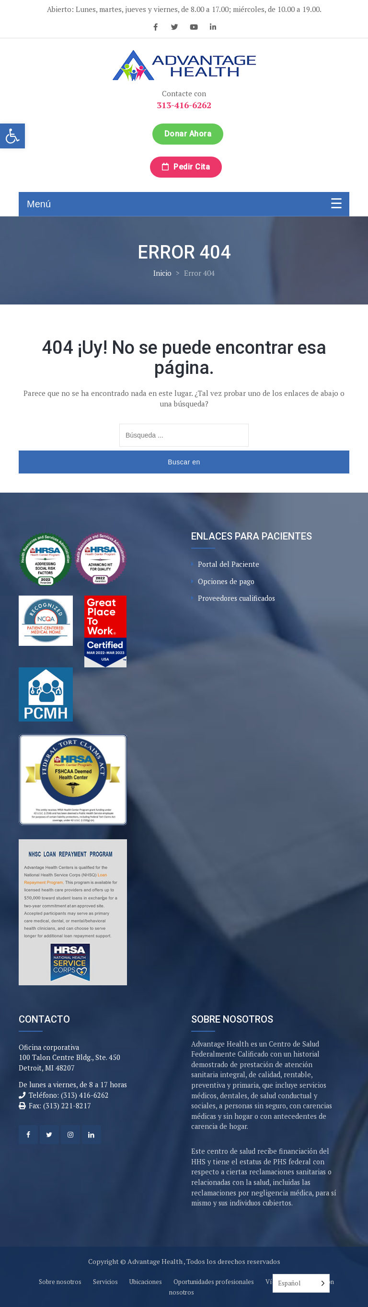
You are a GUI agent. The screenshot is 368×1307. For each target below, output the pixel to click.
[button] (12, 136)
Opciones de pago (226, 581)
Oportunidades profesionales (213, 1281)
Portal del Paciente (228, 564)
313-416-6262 (184, 105)
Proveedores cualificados (236, 598)
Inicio (162, 273)
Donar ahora (188, 133)
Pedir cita (186, 166)
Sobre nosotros (60, 1281)
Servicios (105, 1281)
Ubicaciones (145, 1281)
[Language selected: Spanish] (301, 1283)
